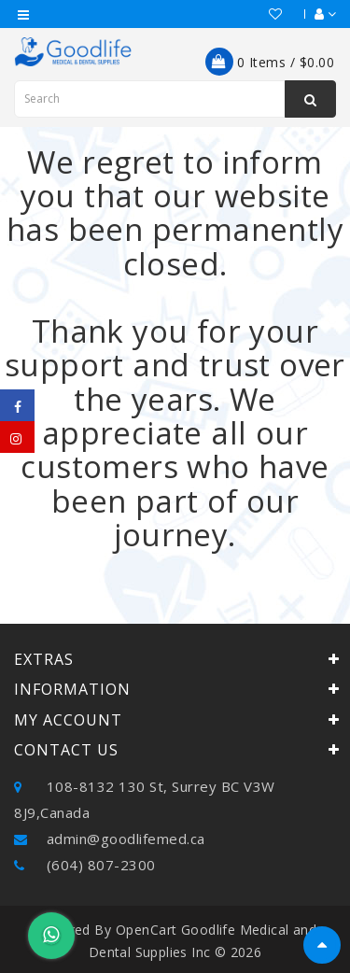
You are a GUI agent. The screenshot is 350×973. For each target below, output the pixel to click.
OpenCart (146, 929)
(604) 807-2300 (85, 864)
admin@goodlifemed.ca (109, 838)
